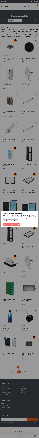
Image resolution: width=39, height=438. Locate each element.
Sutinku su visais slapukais (12, 224)
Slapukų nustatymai (11, 220)
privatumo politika (25, 218)
